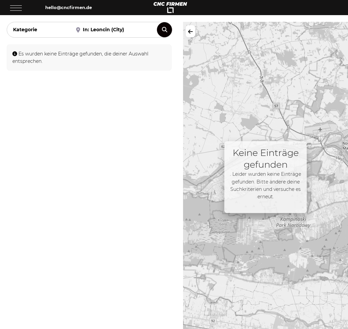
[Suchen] (164, 29)
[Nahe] (112, 30)
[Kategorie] (36, 30)
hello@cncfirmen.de (68, 7)
